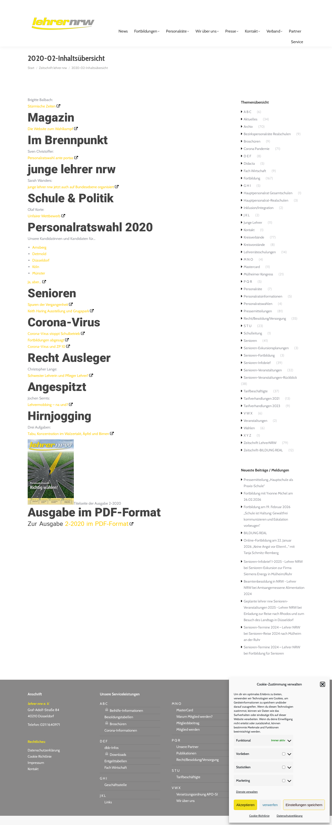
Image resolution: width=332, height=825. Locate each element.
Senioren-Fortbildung (259, 365)
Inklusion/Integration (258, 217)
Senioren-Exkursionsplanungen (266, 357)
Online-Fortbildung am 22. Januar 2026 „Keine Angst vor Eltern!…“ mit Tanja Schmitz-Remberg (269, 556)
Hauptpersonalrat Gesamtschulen (268, 202)
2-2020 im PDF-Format (97, 533)
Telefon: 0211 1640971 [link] (44, 734)
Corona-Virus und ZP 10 (46, 356)
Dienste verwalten (247, 791)
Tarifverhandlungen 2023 (262, 415)
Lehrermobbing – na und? (48, 414)
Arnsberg (39, 256)
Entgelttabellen (115, 770)
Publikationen (186, 762)
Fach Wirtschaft (255, 180)
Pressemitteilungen (258, 320)
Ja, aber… (34, 291)
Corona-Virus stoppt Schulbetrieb (54, 343)
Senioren (250, 350)
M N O (248, 269)
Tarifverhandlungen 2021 (261, 408)
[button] (322, 684)
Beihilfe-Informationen (123, 719)
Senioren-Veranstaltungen (263, 379)
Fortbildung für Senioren (266, 663)
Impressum (36, 772)
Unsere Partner (187, 756)
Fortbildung (252, 187)
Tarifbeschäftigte (256, 400)
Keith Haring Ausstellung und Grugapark (58, 320)
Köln (35, 276)
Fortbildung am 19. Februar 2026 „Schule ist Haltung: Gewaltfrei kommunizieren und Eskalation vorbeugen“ (267, 525)
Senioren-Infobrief (257, 372)
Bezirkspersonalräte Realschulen (267, 143)
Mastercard (252, 276)
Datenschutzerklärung (289, 815)
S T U (248, 335)
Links (108, 811)
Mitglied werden (188, 739)
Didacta (249, 173)
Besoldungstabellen (118, 726)
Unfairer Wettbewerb (44, 225)
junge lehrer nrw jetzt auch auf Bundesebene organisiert (71, 196)
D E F (247, 165)
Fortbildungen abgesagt (46, 349)
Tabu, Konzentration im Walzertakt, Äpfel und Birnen (68, 443)
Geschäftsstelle (115, 794)
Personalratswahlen (258, 313)
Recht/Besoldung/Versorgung (265, 328)
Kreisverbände (254, 246)
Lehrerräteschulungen (260, 261)
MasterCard (184, 719)
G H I (247, 195)
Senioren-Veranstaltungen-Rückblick (270, 387)
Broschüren (252, 151)
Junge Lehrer (253, 232)
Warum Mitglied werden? (194, 726)
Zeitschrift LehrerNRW (260, 452)
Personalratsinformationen (263, 306)
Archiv (248, 136)
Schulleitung (253, 342)
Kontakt (249, 239)
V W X (248, 422)
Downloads (115, 763)
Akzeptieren (245, 805)
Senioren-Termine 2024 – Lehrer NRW (272, 636)
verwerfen (270, 805)
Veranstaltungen (255, 430)
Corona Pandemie (257, 158)
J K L (247, 224)
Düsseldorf (40, 269)
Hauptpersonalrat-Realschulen (266, 210)
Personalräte (253, 298)
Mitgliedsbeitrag (187, 732)
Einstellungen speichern (304, 805)
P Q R (248, 291)
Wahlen (249, 437)
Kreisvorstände (254, 254)
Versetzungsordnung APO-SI (197, 803)
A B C (247, 121)
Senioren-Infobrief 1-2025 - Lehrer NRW (273, 571)
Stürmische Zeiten (42, 115)
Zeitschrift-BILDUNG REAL (263, 459)
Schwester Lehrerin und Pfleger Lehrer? (58, 385)
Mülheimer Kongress (258, 283)
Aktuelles (250, 128)
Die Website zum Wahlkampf (50, 138)
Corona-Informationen (120, 740)
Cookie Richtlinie (40, 766)
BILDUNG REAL (255, 542)
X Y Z (247, 445)
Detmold (39, 263)
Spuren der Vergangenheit (48, 314)
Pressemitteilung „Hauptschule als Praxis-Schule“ (268, 492)
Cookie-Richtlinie (259, 815)
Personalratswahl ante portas (50, 167)
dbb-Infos (111, 757)
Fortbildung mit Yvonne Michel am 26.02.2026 (268, 505)
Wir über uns (185, 810)
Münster (38, 282)
